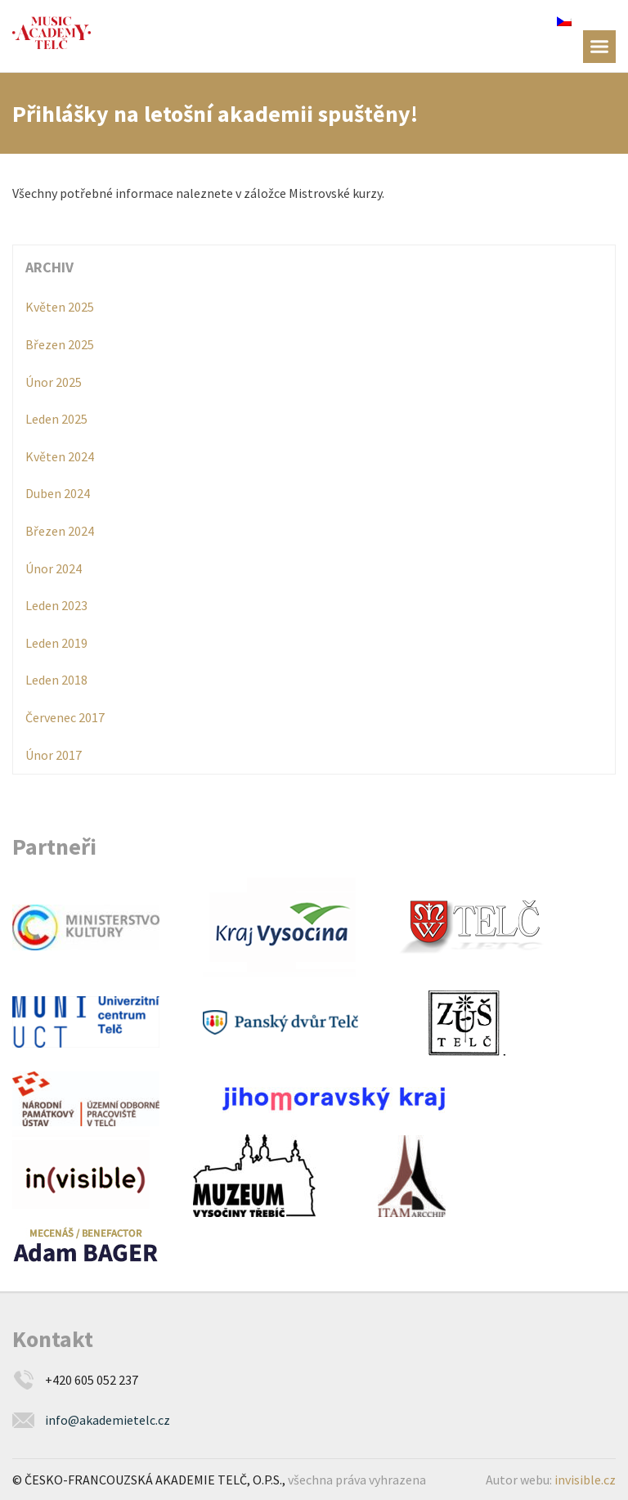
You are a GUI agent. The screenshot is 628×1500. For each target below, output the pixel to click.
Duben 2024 (57, 493)
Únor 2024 (53, 568)
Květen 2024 (59, 456)
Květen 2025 (59, 307)
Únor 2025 (53, 382)
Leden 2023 (56, 605)
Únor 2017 (53, 755)
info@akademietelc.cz (107, 1420)
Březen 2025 (59, 344)
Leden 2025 (56, 419)
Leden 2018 (56, 679)
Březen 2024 (59, 531)
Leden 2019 (56, 643)
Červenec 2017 (65, 717)
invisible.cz (585, 1479)
